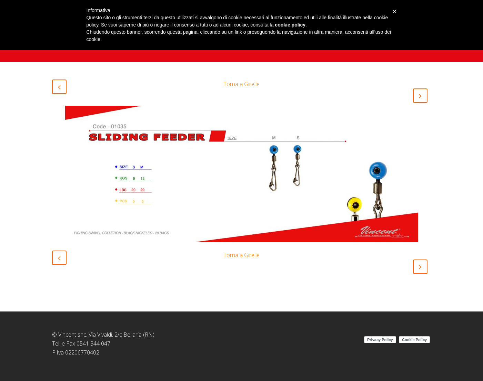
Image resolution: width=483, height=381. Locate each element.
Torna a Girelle (241, 84)
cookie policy (290, 25)
